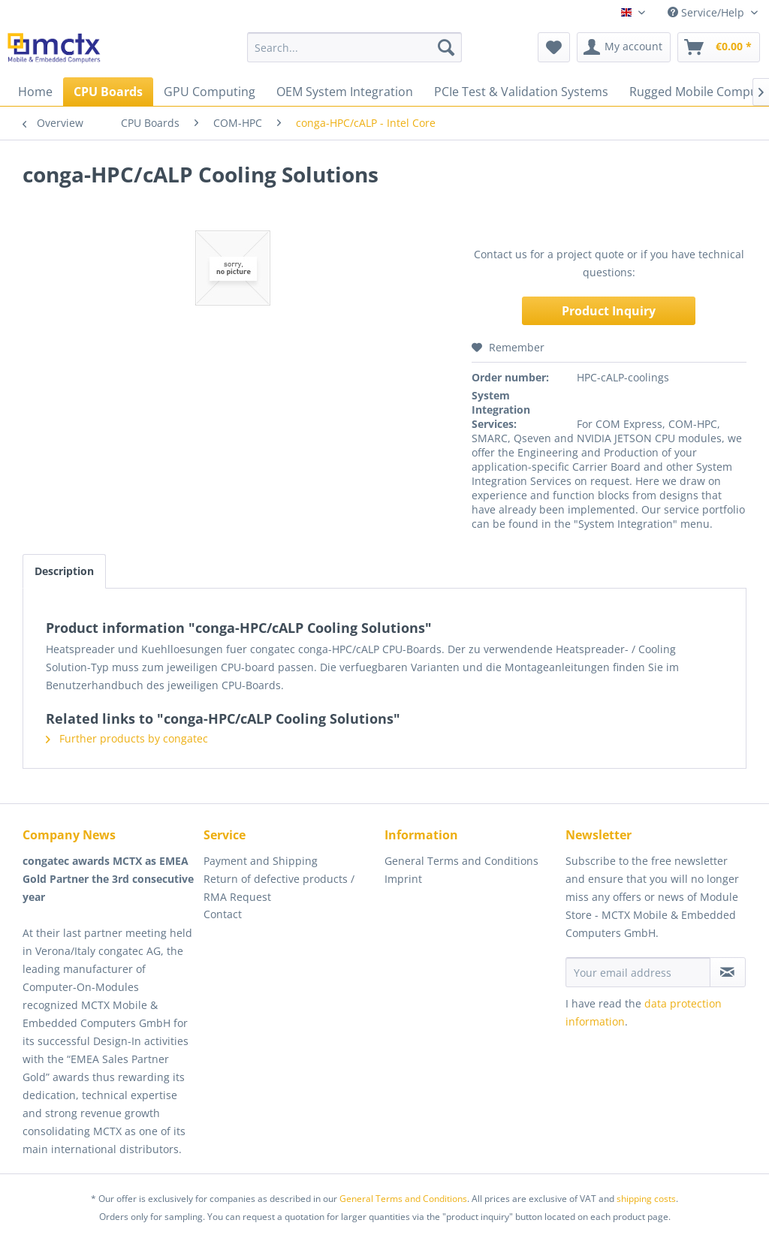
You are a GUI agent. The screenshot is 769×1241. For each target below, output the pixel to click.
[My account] (624, 47)
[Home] (35, 91)
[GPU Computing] (209, 91)
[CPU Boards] (108, 91)
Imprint (403, 879)
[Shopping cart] (718, 47)
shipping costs (646, 1198)
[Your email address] (637, 972)
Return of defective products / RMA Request (279, 888)
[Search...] (355, 47)
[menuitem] (355, 47)
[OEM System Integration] (345, 91)
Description (64, 571)
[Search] (446, 47)
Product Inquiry (609, 311)
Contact (223, 914)
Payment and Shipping (261, 861)
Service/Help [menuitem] (707, 12)
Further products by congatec (127, 738)
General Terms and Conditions (461, 861)
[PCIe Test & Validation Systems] (521, 91)
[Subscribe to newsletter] (728, 972)
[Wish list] (554, 47)
